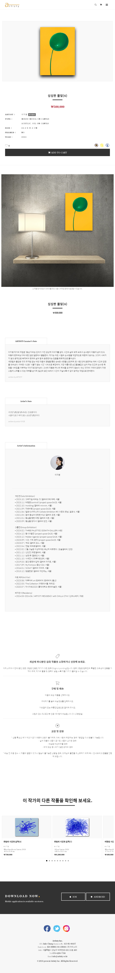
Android (98, 897)
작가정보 (32, 114)
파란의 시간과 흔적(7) (63, 841)
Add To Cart (57, 152)
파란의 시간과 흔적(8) (12, 841)
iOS (73, 897)
